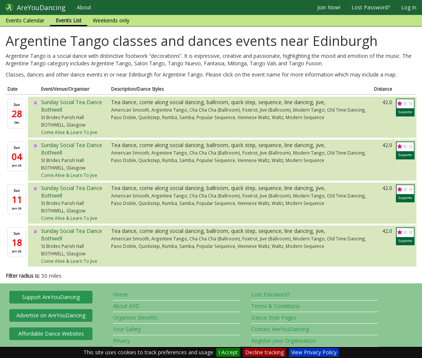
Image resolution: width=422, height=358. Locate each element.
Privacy (121, 340)
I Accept (228, 352)
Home (120, 294)
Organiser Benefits (135, 317)
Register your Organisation (283, 340)
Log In (408, 7)
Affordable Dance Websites (51, 333)
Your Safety (127, 329)
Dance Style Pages (273, 317)
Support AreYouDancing (51, 297)
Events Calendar (25, 20)
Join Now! (328, 7)
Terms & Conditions (275, 305)
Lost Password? (371, 7)
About (84, 7)
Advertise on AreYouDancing (50, 315)
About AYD (126, 305)
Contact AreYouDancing (280, 329)
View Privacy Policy (314, 352)
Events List (69, 20)
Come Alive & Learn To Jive (69, 132)
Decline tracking (264, 352)
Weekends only (111, 20)
